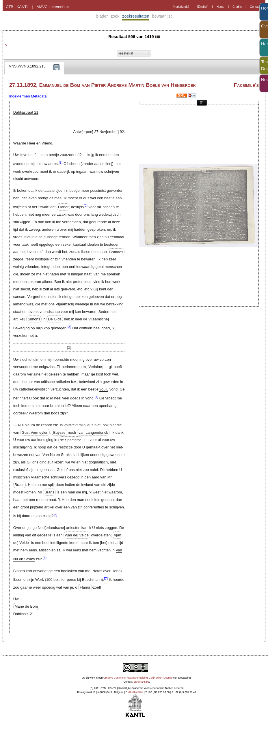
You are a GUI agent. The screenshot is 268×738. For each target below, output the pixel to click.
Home (220, 6)
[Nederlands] (181, 6)
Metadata (38, 96)
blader (102, 16)
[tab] (34, 68)
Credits (237, 6)
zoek (115, 16)
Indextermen (19, 96)
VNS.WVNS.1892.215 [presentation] (27, 66)
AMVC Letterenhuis (53, 7)
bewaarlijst (162, 16)
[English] (202, 6)
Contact (255, 6)
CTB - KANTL (17, 7)
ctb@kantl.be (141, 681)
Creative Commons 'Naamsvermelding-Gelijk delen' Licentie (137, 677)
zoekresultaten (135, 16)
